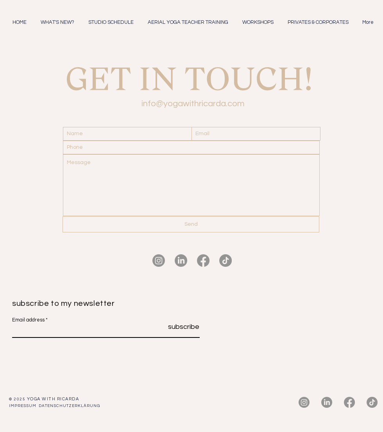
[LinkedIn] (181, 260)
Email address (28, 320)
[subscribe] (179, 327)
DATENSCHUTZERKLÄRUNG (69, 406)
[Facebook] (203, 260)
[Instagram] (158, 260)
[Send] (191, 224)
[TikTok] (225, 260)
